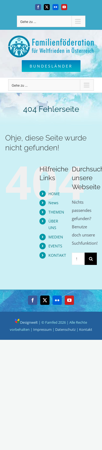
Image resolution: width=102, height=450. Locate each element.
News (53, 202)
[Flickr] (57, 300)
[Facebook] (32, 300)
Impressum (42, 329)
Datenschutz (65, 329)
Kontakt (85, 329)
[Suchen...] (78, 259)
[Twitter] (45, 300)
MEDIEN (55, 236)
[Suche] (91, 259)
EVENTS (55, 246)
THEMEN (56, 212)
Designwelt (26, 322)
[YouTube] (69, 300)
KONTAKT (57, 255)
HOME (54, 193)
